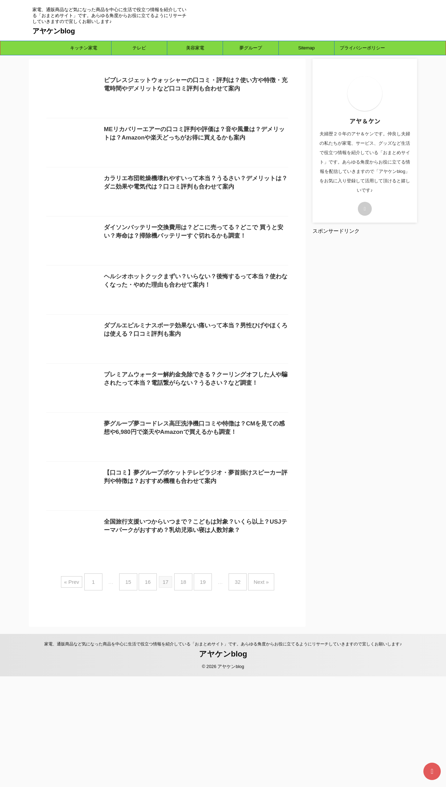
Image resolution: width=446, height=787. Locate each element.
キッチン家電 (83, 47)
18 (183, 695)
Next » (250, 695)
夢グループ (250, 47)
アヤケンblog (53, 31)
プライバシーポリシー (362, 47)
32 (231, 695)
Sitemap (306, 47)
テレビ (139, 47)
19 (199, 695)
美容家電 (195, 47)
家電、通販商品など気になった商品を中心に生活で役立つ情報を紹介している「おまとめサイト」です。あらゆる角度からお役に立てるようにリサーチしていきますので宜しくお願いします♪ (223, 754)
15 (135, 695)
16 (151, 695)
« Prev (83, 695)
